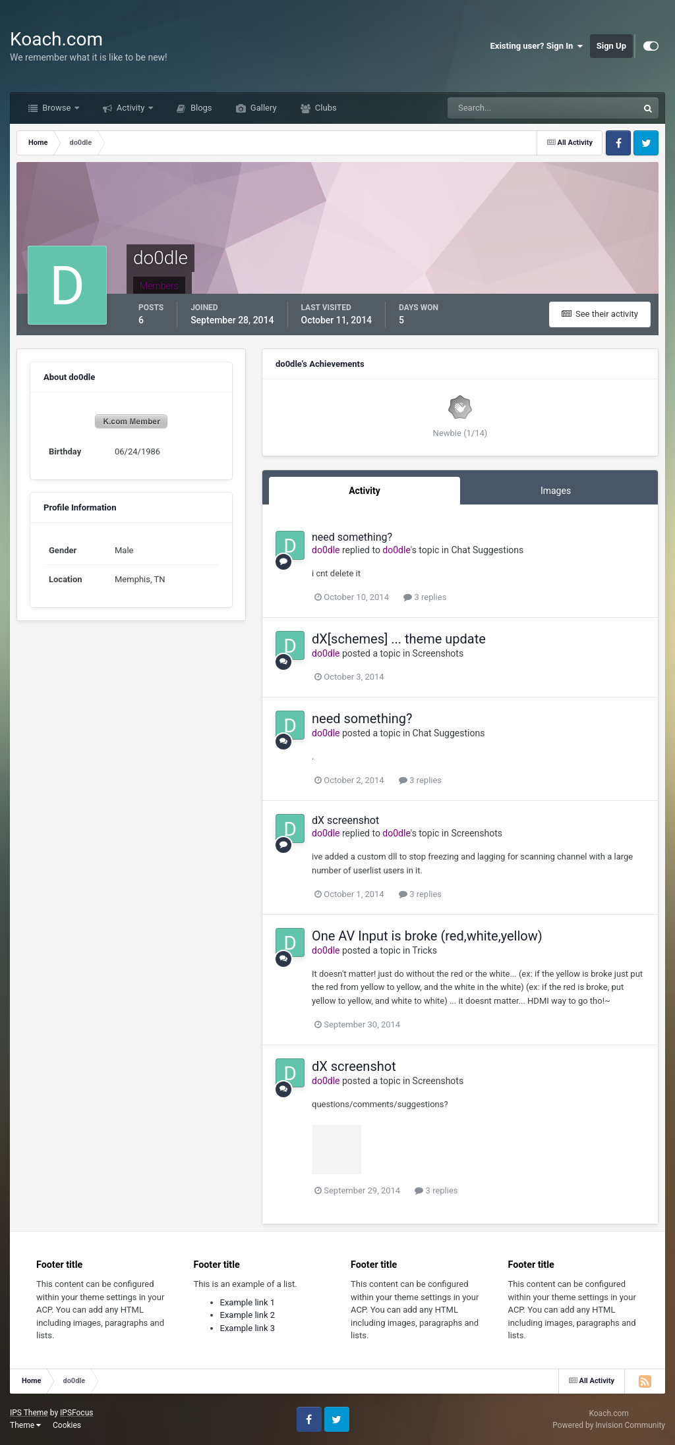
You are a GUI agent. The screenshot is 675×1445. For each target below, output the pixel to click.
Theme (25, 1425)
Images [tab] (556, 490)
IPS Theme (29, 1412)
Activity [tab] (364, 490)
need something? (352, 537)
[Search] (503, 108)
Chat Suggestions (487, 550)
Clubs (325, 108)
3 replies (424, 597)
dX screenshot (345, 820)
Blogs (200, 108)
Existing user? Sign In (536, 46)
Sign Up (611, 46)
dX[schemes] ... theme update (399, 639)
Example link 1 (248, 1302)
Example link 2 (248, 1315)
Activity (131, 108)
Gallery (263, 108)
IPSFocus (76, 1412)
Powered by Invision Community (608, 1425)
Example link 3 (248, 1328)
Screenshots (438, 653)
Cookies (67, 1425)
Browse (56, 108)
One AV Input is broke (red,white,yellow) (427, 936)
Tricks (424, 950)
